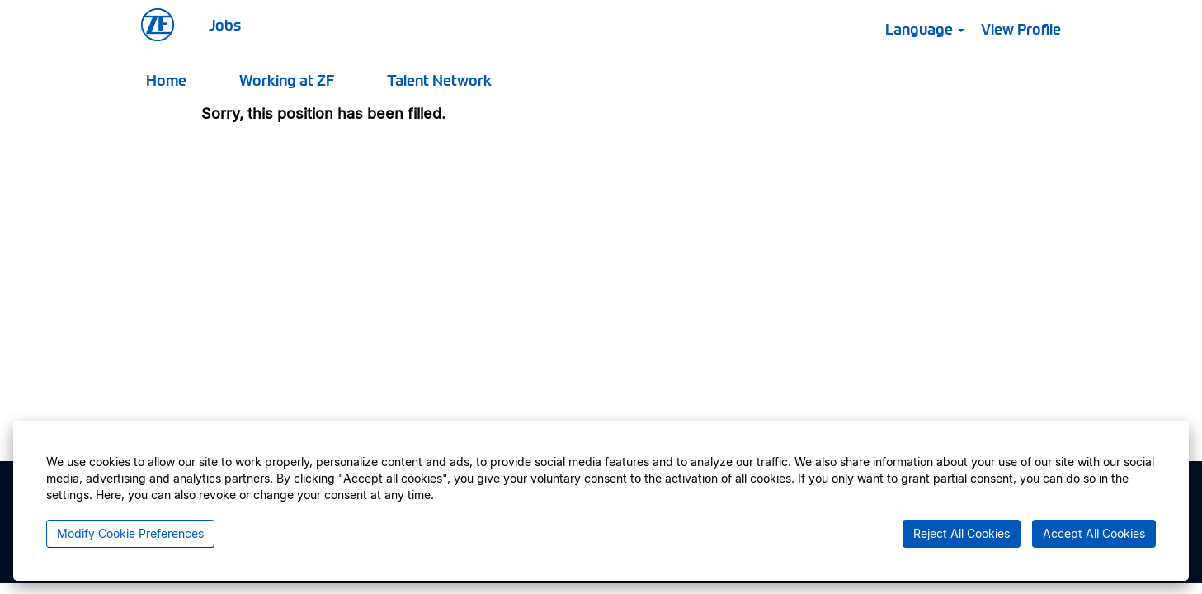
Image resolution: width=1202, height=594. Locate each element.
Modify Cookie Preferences (130, 533)
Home (166, 79)
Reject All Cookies (961, 533)
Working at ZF (286, 79)
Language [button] (924, 28)
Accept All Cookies (1094, 533)
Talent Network (439, 79)
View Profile (1021, 28)
